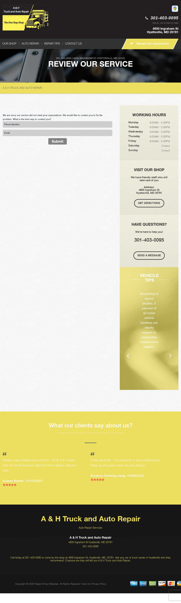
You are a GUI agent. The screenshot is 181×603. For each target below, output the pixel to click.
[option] (149, 333)
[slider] (9, 494)
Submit (57, 141)
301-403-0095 (164, 18)
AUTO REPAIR (30, 43)
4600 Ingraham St (84, 58)
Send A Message (149, 255)
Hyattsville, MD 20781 (111, 58)
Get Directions (149, 203)
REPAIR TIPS (52, 43)
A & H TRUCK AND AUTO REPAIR (22, 87)
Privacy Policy (99, 593)
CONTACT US (73, 43)
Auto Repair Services (90, 537)
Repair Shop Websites (46, 593)
